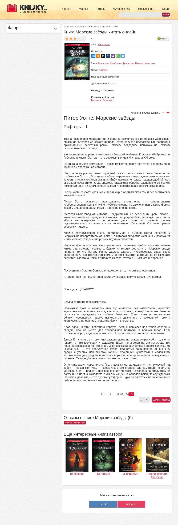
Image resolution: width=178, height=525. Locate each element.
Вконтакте (103, 504)
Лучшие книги (122, 8)
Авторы (100, 8)
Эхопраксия (130, 473)
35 (126, 394)
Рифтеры (103, 70)
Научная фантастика (145, 63)
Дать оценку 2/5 (70, 38)
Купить (164, 38)
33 (117, 394)
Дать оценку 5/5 (82, 38)
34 (121, 394)
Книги (66, 26)
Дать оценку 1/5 (66, 38)
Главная (65, 8)
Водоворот (96, 100)
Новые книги (146, 8)
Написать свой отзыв (74, 422)
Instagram (131, 504)
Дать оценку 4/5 (78, 38)
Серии (166, 8)
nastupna (131, 394)
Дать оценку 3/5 (74, 38)
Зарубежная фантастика (122, 63)
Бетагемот (108, 100)
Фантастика (78, 26)
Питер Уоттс (93, 26)
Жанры (83, 8)
